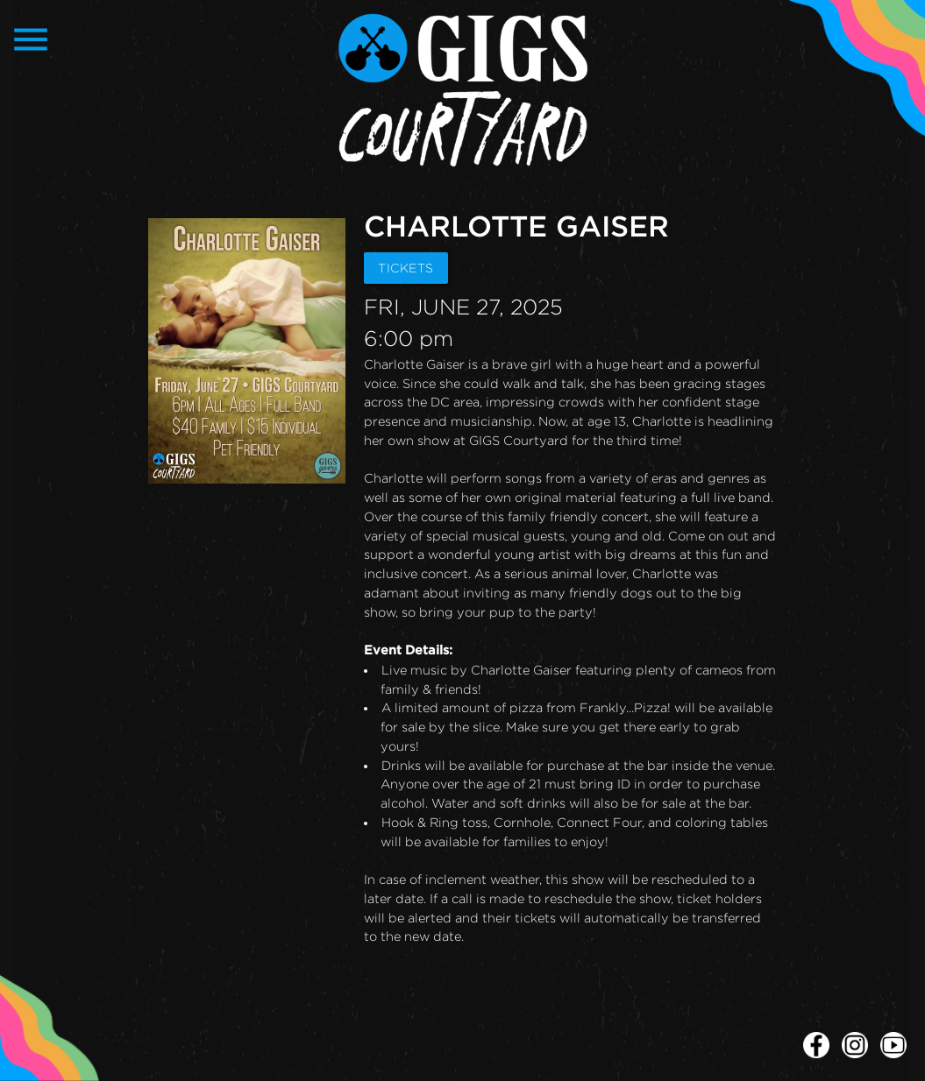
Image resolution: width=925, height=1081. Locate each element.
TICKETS (406, 267)
